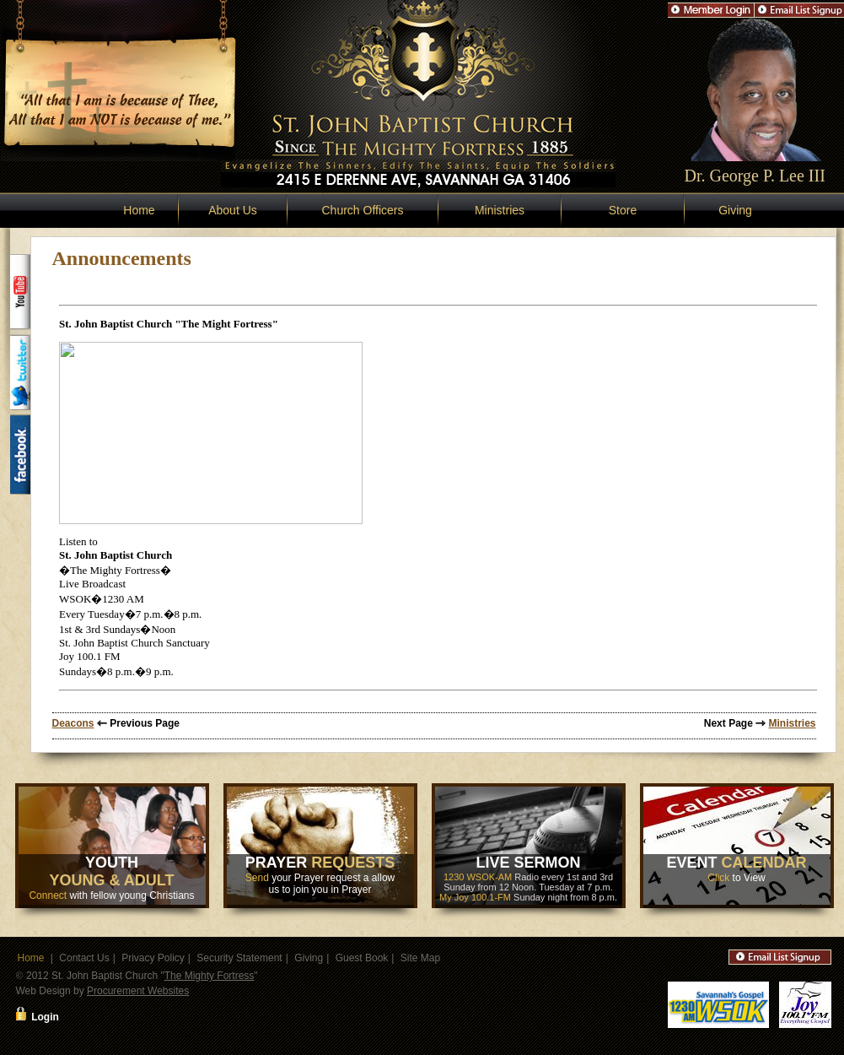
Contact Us (84, 958)
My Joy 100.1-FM (475, 897)
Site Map (420, 958)
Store (623, 210)
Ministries (499, 210)
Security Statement (239, 958)
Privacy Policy (153, 958)
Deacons (73, 723)
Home (138, 210)
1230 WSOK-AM (478, 877)
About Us (232, 210)
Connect (48, 895)
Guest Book (362, 958)
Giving (735, 210)
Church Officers (363, 210)
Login (45, 1017)
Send (257, 878)
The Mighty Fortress (209, 976)
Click (718, 878)
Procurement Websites (138, 991)
